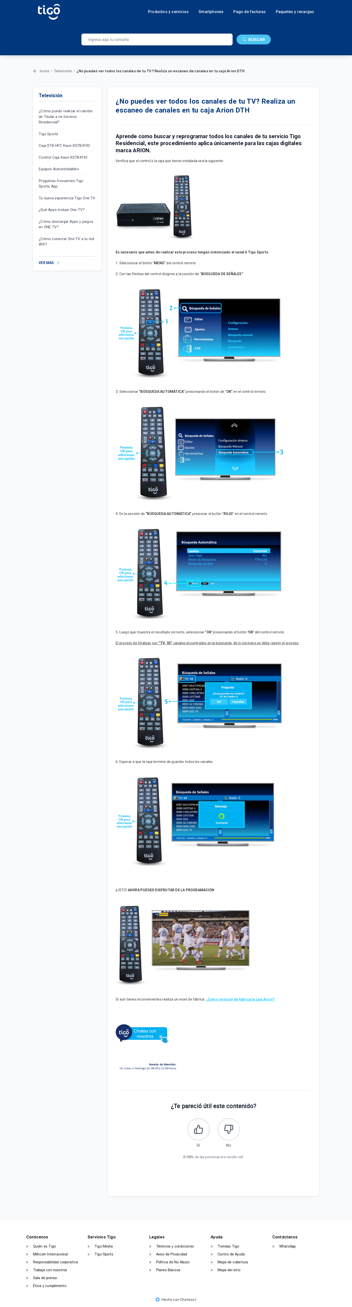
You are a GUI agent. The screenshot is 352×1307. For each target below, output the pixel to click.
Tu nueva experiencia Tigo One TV (67, 198)
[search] (157, 39)
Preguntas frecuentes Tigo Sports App (61, 184)
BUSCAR (253, 39)
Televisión (63, 71)
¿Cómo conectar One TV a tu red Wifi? (66, 242)
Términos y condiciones (171, 1246)
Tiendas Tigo (225, 1246)
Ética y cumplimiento (46, 1285)
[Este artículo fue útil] (198, 1129)
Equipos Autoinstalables (59, 169)
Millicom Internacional (47, 1254)
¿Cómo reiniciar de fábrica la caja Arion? (240, 999)
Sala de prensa (41, 1277)
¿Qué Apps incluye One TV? (62, 210)
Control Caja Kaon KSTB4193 (63, 157)
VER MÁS (49, 263)
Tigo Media (100, 1246)
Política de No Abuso (169, 1262)
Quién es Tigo (41, 1246)
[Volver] (35, 71)
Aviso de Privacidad (168, 1254)
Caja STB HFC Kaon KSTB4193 (64, 145)
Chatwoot (188, 1299)
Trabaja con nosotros (46, 1270)
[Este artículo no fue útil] (229, 1129)
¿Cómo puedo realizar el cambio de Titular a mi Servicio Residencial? (66, 116)
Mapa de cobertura (229, 1262)
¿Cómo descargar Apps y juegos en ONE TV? (66, 224)
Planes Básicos (165, 1270)
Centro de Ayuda (228, 1254)
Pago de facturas (249, 12)
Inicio (44, 71)
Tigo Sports (48, 134)
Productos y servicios (168, 12)
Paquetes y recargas (295, 12)
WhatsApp (284, 1246)
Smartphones (211, 12)
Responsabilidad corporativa (52, 1262)
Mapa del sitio (225, 1270)
